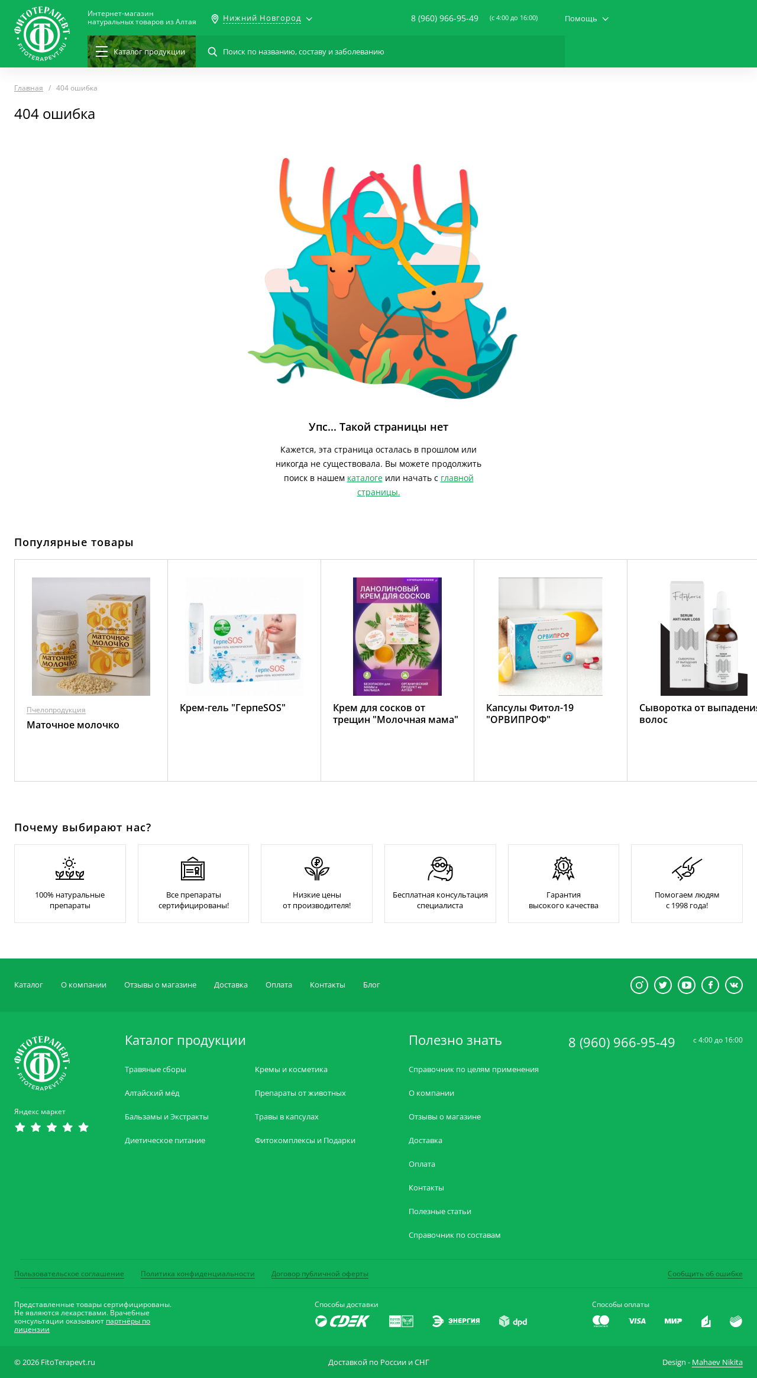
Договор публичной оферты (319, 1274)
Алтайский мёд (152, 1093)
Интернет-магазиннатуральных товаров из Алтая (142, 17)
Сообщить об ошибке (705, 1274)
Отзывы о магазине (160, 984)
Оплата (279, 984)
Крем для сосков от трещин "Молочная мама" (395, 713)
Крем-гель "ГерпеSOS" (233, 707)
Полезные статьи (440, 1211)
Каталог (28, 984)
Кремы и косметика (291, 1069)
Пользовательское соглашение (69, 1274)
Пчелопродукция (56, 710)
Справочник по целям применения (474, 1069)
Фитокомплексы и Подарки (305, 1140)
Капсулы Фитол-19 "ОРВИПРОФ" (530, 713)
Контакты (327, 984)
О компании (83, 984)
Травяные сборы (155, 1069)
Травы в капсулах (287, 1117)
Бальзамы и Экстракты (167, 1117)
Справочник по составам (455, 1235)
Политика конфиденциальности (198, 1274)
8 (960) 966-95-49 (444, 18)
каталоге (365, 477)
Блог (371, 984)
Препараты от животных (300, 1093)
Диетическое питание (165, 1140)
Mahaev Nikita (717, 1362)
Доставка (231, 984)
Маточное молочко (73, 724)
